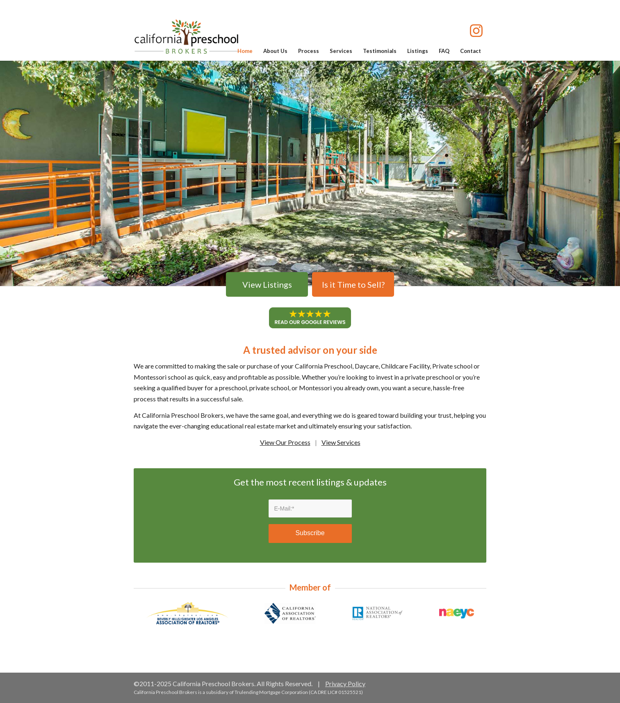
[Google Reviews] (310, 317)
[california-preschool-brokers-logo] (186, 36)
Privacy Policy (345, 683)
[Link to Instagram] (476, 32)
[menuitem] (245, 51)
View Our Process (285, 442)
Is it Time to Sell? (353, 284)
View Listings (267, 284)
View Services (340, 442)
